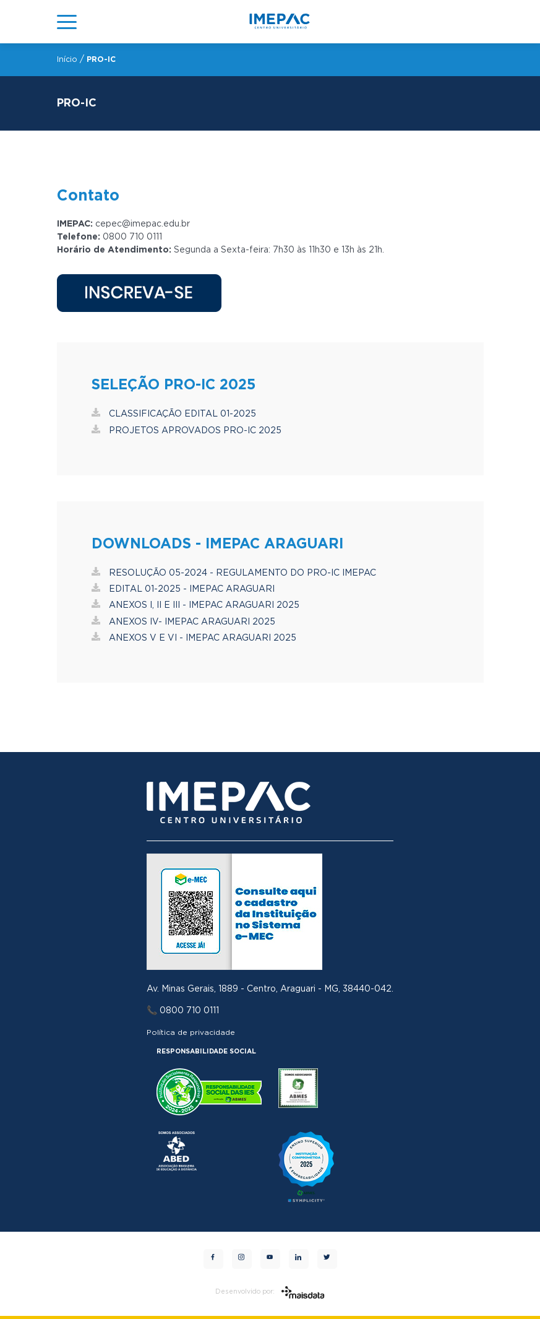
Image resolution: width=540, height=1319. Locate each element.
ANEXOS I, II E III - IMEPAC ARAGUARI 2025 (195, 605)
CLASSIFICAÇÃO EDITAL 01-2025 (174, 414)
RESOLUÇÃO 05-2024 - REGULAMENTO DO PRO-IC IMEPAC (234, 573)
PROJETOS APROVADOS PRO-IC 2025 (186, 430)
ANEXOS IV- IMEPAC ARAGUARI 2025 (183, 622)
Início (67, 59)
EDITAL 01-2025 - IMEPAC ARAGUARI (183, 589)
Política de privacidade (191, 1032)
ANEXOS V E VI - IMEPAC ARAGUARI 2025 (194, 638)
